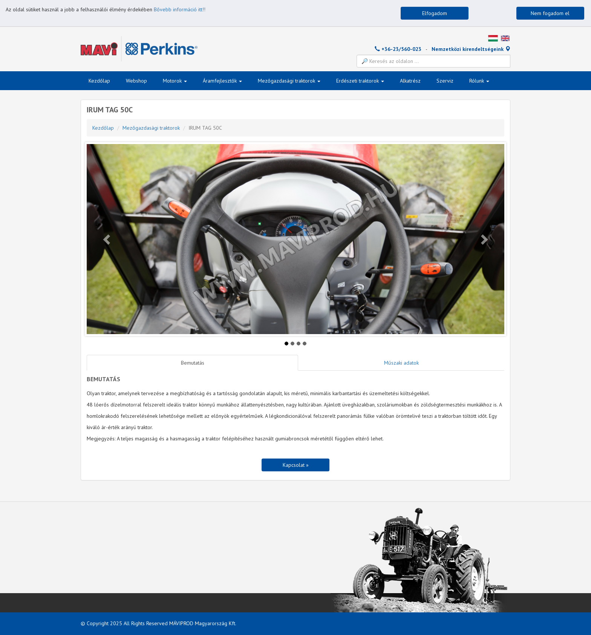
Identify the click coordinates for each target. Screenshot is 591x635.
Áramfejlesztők (222, 80)
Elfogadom (434, 13)
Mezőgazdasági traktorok (289, 80)
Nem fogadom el (550, 13)
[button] (108, 239)
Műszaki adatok (401, 362)
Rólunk (479, 80)
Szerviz (444, 80)
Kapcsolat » (296, 465)
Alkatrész (410, 80)
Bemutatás (192, 362)
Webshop (136, 80)
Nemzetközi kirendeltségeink (471, 49)
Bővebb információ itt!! (179, 9)
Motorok (175, 80)
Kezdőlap (99, 80)
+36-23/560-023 (398, 49)
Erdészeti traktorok (360, 80)
